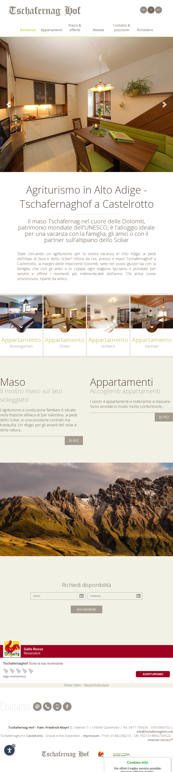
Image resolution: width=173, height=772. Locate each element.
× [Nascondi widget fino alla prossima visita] (13, 745)
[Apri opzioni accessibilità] (9, 750)
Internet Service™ (160, 740)
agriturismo (62, 253)
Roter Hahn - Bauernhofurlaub (86, 685)
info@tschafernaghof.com (155, 731)
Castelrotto (35, 736)
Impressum (91, 736)
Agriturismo (153, 674)
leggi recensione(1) (14, 676)
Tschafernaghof (15, 663)
